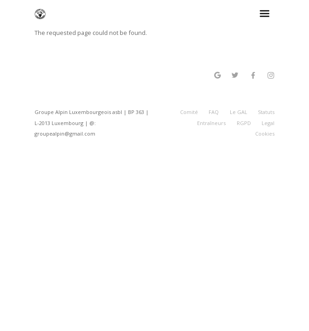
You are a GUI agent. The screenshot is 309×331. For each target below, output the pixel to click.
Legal (268, 123)
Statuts (266, 111)
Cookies (264, 133)
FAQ (214, 111)
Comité (189, 111)
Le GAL (238, 111)
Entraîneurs (211, 123)
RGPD (244, 123)
